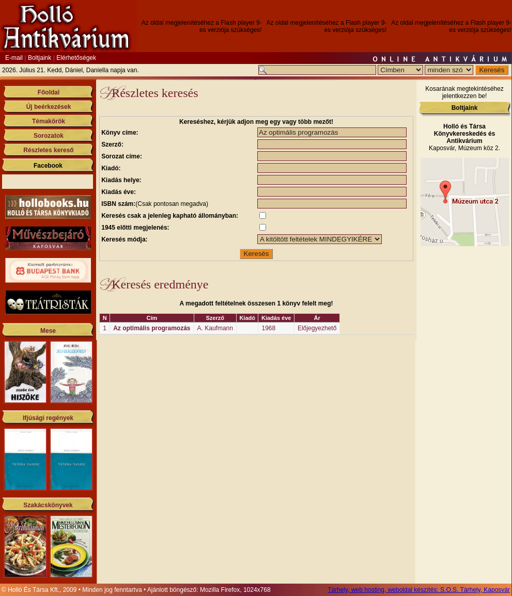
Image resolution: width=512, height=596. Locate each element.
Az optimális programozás (151, 328)
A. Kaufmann (215, 328)
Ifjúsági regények (48, 418)
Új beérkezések (48, 106)
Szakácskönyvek (47, 505)
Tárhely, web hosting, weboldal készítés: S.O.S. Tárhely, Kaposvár (419, 589)
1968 (268, 328)
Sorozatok (49, 135)
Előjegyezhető (317, 328)
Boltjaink (39, 57)
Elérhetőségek (76, 57)
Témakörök (48, 121)
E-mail (14, 57)
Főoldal (49, 92)
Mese (48, 330)
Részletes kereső (48, 150)
